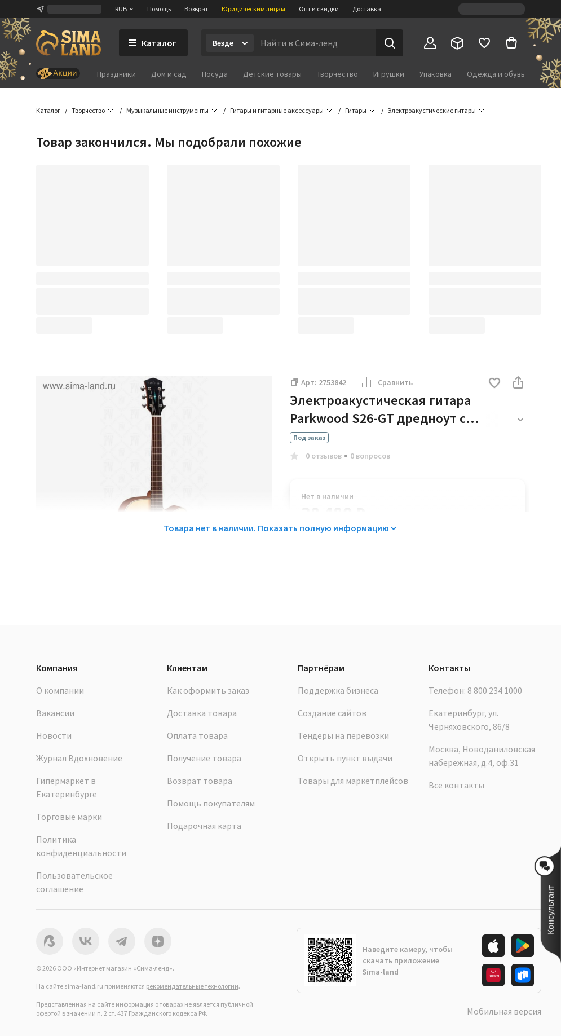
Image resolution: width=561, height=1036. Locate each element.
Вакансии (55, 712)
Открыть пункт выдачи (345, 758)
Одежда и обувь (496, 74)
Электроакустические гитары (432, 110)
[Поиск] (389, 42)
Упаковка (435, 74)
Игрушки (388, 74)
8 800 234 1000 (494, 690)
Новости (54, 735)
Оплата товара (197, 735)
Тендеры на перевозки (343, 735)
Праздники (116, 74)
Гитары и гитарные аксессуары (277, 110)
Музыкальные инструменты (167, 110)
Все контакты (456, 785)
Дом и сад (169, 74)
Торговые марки (69, 816)
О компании (60, 690)
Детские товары (272, 74)
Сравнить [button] (386, 382)
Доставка (366, 9)
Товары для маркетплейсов (353, 780)
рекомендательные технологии (192, 986)
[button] (494, 384)
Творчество (337, 74)
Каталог (48, 110)
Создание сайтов (332, 712)
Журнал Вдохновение (79, 758)
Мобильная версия (504, 1011)
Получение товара (204, 758)
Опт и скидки (319, 9)
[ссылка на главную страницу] (68, 43)
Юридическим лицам (253, 9)
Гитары (355, 110)
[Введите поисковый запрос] (315, 42)
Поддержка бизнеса (338, 690)
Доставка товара (202, 712)
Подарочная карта (204, 825)
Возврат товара (199, 780)
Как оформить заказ (208, 690)
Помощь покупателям (211, 803)
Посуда (215, 74)
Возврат (196, 9)
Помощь (159, 9)
